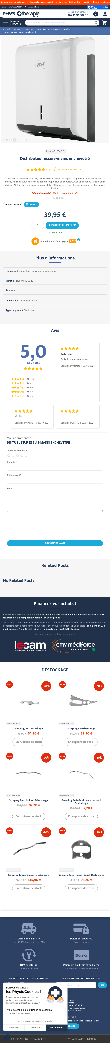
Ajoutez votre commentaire (69, 169)
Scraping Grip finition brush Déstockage (81, 875)
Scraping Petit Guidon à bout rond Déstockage (81, 802)
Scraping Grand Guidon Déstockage (28, 875)
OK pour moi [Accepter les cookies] (56, 1027)
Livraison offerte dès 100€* (12, 7)
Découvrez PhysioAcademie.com (72, 1008)
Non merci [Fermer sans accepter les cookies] (13, 1027)
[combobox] (62, 23)
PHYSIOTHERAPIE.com (13, 723)
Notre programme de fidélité (70, 1005)
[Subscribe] (102, 985)
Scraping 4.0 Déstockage (81, 729)
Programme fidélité (32, 7)
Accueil (6, 29)
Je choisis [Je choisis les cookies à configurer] (35, 1027)
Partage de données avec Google (23, 1013)
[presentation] (55, 526)
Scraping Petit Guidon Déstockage (28, 800)
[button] (6, 1037)
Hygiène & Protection (23, 29)
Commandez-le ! (67, 1026)
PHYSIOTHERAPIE (55, 151)
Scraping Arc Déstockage (28, 729)
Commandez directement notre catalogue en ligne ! (78, 1021)
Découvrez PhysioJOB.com (69, 1011)
